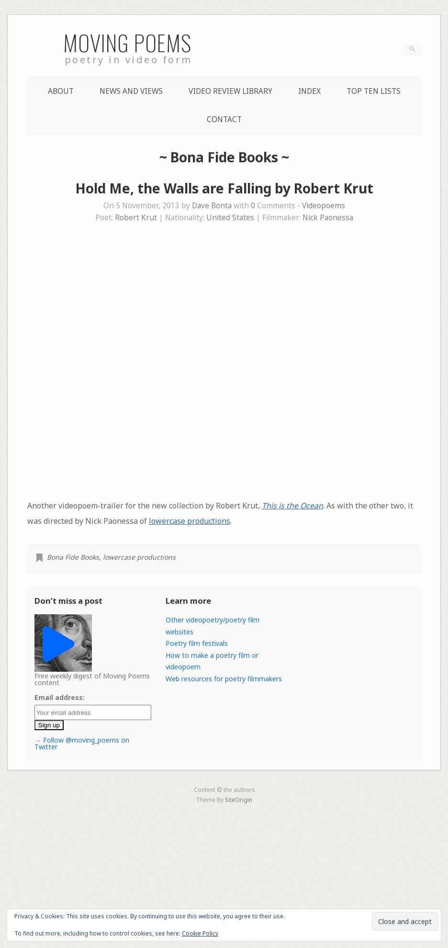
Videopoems (323, 206)
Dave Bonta (212, 206)
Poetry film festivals (197, 643)
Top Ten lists (374, 91)
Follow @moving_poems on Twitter (81, 743)
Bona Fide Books (73, 557)
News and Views (131, 91)
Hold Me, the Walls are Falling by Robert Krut (224, 188)
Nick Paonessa (327, 218)
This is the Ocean (292, 505)
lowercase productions (189, 521)
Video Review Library (230, 91)
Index (309, 91)
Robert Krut (136, 218)
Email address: (59, 697)
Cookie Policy (200, 933)
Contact (224, 119)
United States (230, 218)
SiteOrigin (238, 799)
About (61, 91)
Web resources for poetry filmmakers (224, 678)
